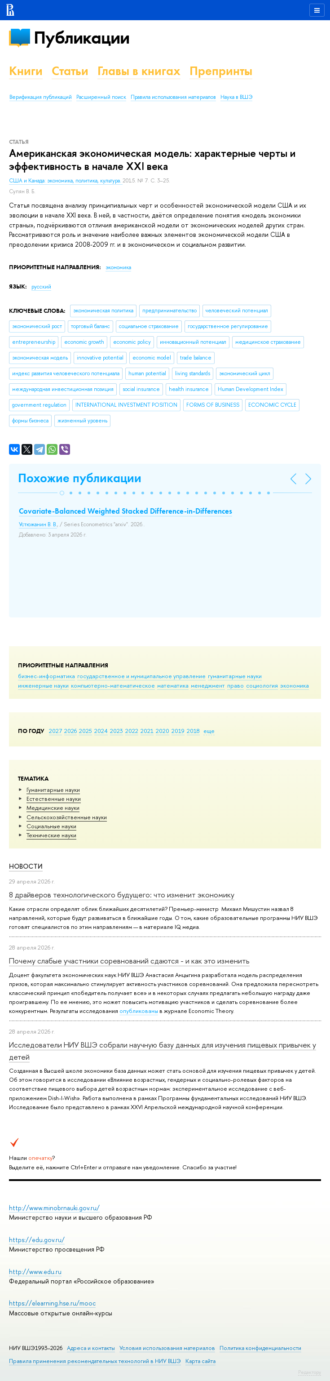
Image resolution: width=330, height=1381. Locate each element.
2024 (101, 731)
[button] (61, 492)
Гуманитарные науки (53, 790)
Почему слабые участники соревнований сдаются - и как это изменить (129, 960)
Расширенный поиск (101, 97)
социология (262, 685)
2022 (131, 731)
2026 (70, 731)
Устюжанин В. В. (38, 524)
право (235, 685)
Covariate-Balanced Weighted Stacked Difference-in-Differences (125, 511)
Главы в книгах (138, 71)
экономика (294, 685)
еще (209, 731)
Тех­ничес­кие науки (51, 835)
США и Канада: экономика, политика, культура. (66, 180)
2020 (162, 731)
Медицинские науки (52, 808)
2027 (55, 731)
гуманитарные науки (235, 676)
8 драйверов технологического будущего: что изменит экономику (121, 894)
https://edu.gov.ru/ (37, 1239)
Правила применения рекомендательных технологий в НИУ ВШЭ (95, 1361)
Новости (26, 866)
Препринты (220, 71)
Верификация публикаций (40, 97)
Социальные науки (51, 826)
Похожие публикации (79, 478)
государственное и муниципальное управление (141, 676)
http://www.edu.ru (35, 1271)
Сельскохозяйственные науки (66, 817)
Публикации (81, 37)
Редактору (309, 1372)
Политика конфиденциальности (260, 1348)
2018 (193, 731)
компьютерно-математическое (113, 685)
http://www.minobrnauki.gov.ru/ (54, 1207)
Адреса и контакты (91, 1348)
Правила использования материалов (173, 97)
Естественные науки (53, 799)
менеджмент (208, 685)
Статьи (70, 71)
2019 (178, 731)
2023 (116, 731)
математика (173, 685)
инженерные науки (43, 685)
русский (41, 286)
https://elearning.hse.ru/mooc (52, 1303)
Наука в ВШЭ (236, 97)
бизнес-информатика (46, 676)
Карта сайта (200, 1361)
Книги (26, 71)
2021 (147, 731)
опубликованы (138, 1011)
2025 (85, 731)
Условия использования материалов (167, 1348)
